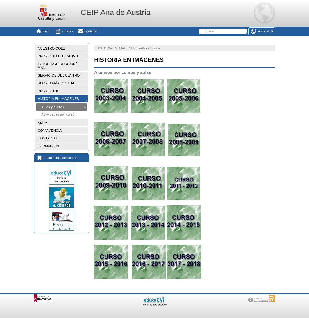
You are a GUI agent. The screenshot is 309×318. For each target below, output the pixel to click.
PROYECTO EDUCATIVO (58, 56)
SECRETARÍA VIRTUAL (56, 83)
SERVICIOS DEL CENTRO (59, 75)
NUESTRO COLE (51, 48)
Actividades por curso (58, 114)
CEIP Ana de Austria (115, 12)
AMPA (42, 123)
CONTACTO (47, 138)
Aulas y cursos (52, 107)
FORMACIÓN (48, 146)
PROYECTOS (48, 91)
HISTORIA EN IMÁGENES (58, 99)
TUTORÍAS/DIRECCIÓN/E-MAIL (59, 66)
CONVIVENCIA (50, 130)
